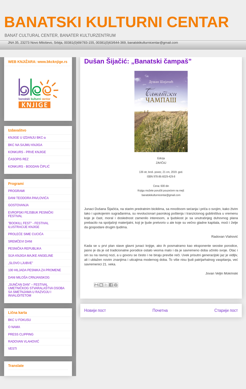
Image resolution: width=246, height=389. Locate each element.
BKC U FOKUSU (19, 320)
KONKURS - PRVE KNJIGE (27, 152)
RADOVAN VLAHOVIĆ (23, 341)
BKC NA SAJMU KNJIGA (25, 145)
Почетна (160, 310)
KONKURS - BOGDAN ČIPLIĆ (29, 166)
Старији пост (226, 310)
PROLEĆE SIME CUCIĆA (25, 234)
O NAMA (14, 327)
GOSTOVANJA (18, 205)
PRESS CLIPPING (20, 334)
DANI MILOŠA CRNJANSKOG (28, 277)
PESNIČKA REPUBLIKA (24, 248)
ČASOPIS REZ (18, 159)
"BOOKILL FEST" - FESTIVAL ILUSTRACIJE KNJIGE (28, 225)
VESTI (12, 348)
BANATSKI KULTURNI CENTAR (116, 21)
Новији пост (95, 310)
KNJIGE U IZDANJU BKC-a (27, 137)
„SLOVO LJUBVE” (20, 263)
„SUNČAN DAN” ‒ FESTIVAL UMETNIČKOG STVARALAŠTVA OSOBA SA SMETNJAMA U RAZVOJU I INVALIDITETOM (36, 290)
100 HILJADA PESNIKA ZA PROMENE (34, 270)
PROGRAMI (16, 191)
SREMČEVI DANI (20, 241)
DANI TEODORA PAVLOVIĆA (28, 198)
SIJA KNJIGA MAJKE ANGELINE (30, 255)
